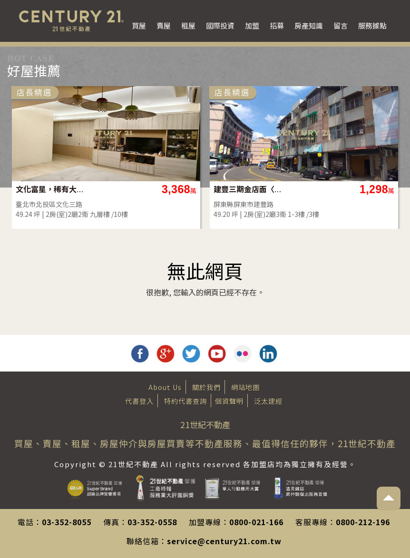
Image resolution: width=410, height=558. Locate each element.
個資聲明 (229, 401)
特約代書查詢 (185, 401)
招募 (277, 25)
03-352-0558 (152, 522)
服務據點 (372, 25)
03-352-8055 (66, 522)
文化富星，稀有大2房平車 (50, 189)
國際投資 (220, 25)
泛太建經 (268, 401)
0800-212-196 (363, 522)
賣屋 (163, 25)
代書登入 (139, 401)
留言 (340, 25)
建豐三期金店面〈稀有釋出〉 (248, 189)
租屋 (188, 25)
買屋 (139, 25)
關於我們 (206, 387)
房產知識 (308, 25)
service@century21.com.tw (224, 541)
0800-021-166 (256, 522)
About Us (165, 387)
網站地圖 (245, 387)
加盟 (252, 25)
